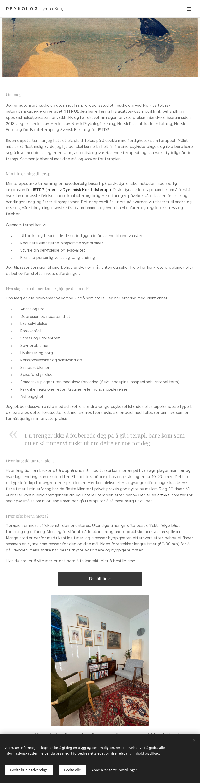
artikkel (163, 495)
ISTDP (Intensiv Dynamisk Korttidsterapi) (72, 189)
